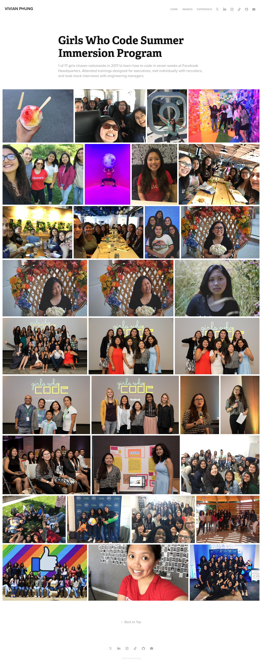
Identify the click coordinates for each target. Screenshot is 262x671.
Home (174, 9)
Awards (187, 9)
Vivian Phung (19, 8)
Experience (204, 9)
